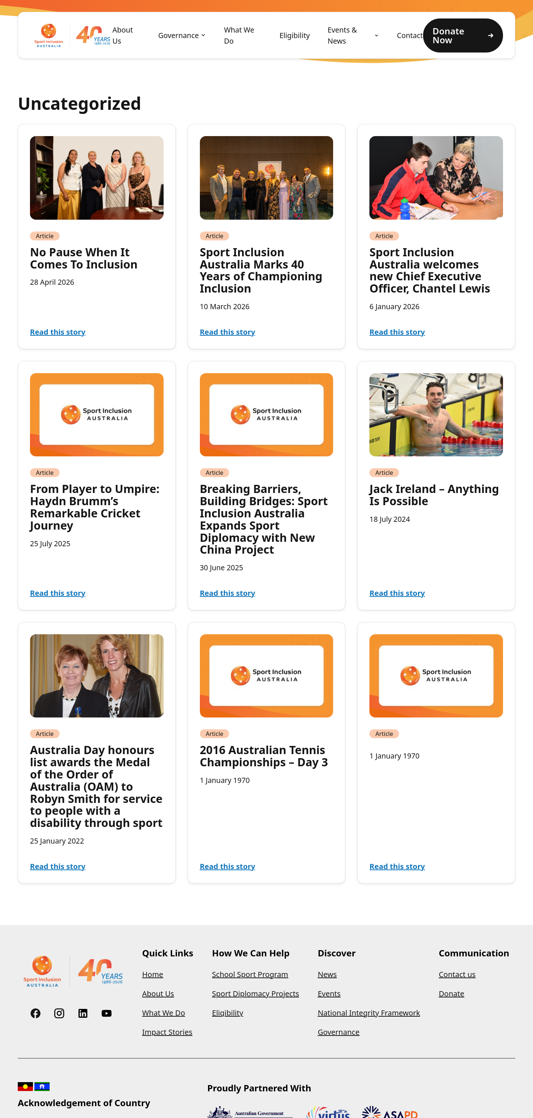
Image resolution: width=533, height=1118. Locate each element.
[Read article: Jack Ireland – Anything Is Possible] (436, 414)
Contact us (457, 974)
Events (329, 994)
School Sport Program (250, 974)
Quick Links (167, 953)
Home (152, 974)
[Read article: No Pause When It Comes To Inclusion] (97, 177)
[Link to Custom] (35, 1013)
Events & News (342, 35)
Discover (336, 953)
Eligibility (294, 35)
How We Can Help (251, 953)
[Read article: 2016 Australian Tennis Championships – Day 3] (266, 675)
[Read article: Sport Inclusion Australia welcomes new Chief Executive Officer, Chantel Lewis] (436, 177)
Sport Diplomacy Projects (255, 994)
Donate (451, 994)
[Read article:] (436, 675)
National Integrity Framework (369, 1013)
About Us (123, 35)
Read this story (58, 332)
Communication (474, 953)
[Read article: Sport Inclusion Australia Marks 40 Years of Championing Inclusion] (266, 177)
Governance (178, 35)
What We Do (239, 35)
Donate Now (463, 35)
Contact (410, 35)
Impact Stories (167, 1032)
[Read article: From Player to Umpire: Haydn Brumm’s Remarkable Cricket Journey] (97, 414)
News (327, 974)
